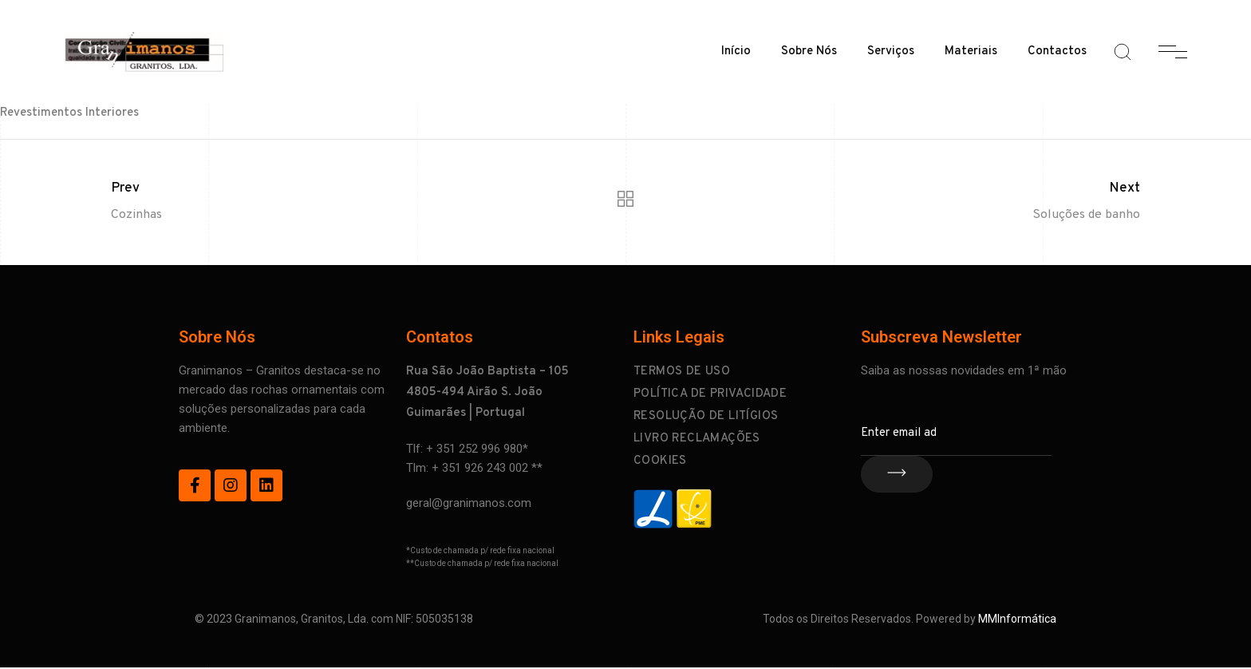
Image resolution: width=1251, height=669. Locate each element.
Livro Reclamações (696, 438)
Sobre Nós (809, 51)
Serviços (890, 51)
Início (736, 51)
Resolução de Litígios (705, 416)
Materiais (971, 51)
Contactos (1057, 51)
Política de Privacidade (710, 394)
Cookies (660, 461)
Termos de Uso (681, 371)
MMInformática (1017, 618)
